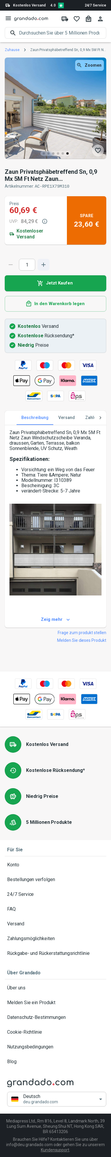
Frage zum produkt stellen (82, 632)
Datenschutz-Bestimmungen (55, 1017)
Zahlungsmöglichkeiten (55, 938)
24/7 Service (95, 5)
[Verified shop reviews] (61, 5)
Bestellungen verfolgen (55, 879)
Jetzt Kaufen (55, 283)
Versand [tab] (66, 417)
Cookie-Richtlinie (55, 1032)
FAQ (55, 908)
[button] (56, 1099)
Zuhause (12, 50)
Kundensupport (55, 1149)
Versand (55, 923)
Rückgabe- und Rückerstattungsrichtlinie (55, 953)
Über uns (55, 987)
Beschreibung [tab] (35, 417)
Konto (55, 864)
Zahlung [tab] (93, 417)
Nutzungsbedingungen (55, 1046)
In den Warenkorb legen (55, 303)
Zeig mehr (55, 619)
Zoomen (89, 65)
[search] (62, 33)
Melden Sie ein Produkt (55, 1002)
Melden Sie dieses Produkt (81, 640)
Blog (55, 1061)
